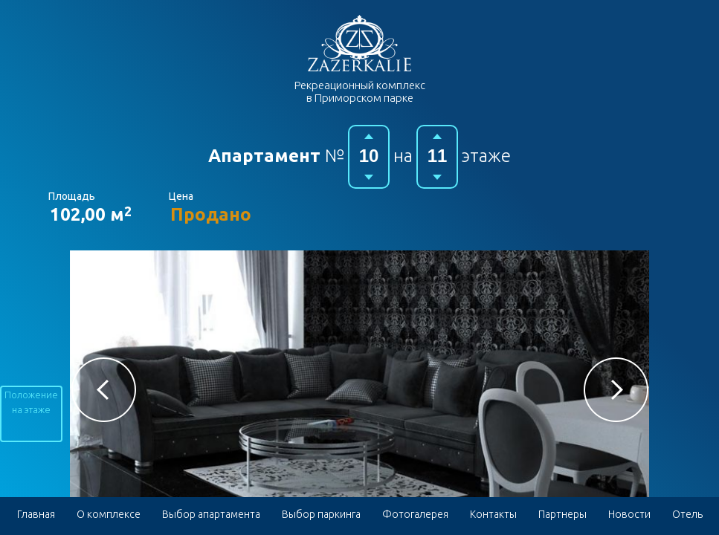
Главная (36, 514)
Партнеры (562, 514)
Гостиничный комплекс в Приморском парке (359, 43)
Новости (629, 514)
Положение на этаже (31, 402)
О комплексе (109, 514)
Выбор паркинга (321, 514)
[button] (103, 389)
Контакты (493, 514)
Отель (687, 514)
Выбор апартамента (211, 514)
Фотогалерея (415, 514)
